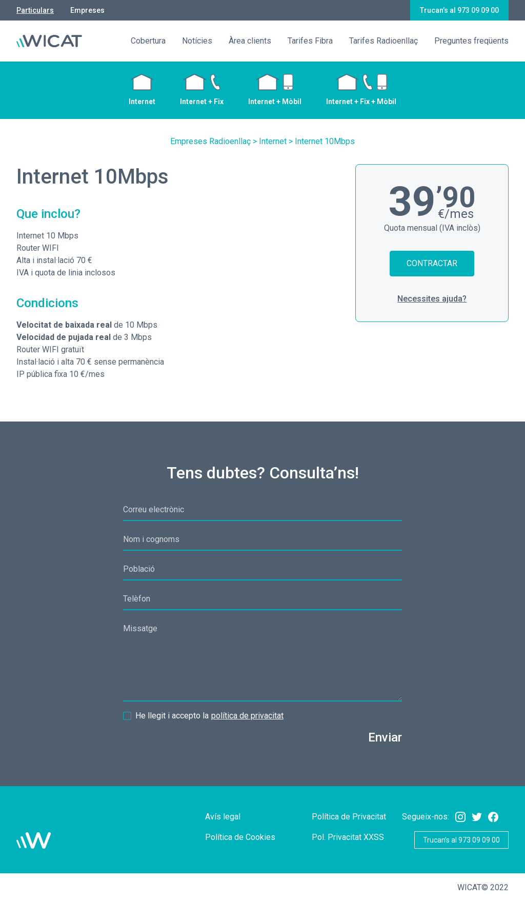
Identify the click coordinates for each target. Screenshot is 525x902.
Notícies (197, 41)
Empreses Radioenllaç (210, 141)
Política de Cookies (240, 837)
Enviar (385, 737)
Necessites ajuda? (432, 299)
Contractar (432, 263)
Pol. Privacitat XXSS (348, 837)
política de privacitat (247, 715)
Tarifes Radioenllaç (383, 41)
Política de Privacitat (349, 816)
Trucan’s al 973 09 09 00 (459, 10)
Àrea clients (250, 41)
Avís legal (222, 816)
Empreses (87, 10)
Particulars (35, 10)
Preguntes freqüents (471, 41)
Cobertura (148, 41)
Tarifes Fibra (310, 41)
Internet (273, 141)
